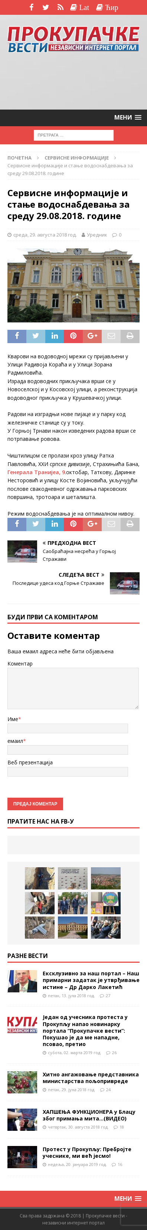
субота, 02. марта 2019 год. (74, 1052)
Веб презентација (30, 762)
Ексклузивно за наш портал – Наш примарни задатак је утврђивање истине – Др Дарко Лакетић (91, 980)
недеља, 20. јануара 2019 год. (77, 1164)
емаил (15, 740)
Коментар (20, 663)
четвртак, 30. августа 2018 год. (78, 1127)
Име (12, 719)
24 (108, 1089)
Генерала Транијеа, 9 (36, 472)
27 (108, 995)
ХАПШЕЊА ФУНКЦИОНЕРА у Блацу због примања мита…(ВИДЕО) (89, 1115)
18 (122, 1127)
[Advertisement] (73, 81)
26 (114, 1052)
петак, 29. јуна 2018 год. (71, 1089)
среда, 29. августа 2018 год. (45, 234)
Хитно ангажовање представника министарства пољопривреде (91, 1078)
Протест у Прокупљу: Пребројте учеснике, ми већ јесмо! (87, 1152)
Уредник (97, 234)
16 (120, 1164)
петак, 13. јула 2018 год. (71, 995)
